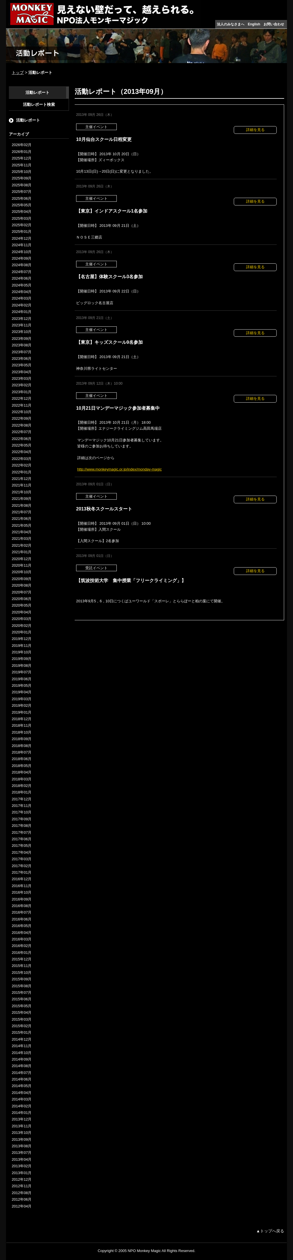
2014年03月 (21, 1099)
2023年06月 (21, 358)
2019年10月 (21, 652)
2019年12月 (21, 639)
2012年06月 (21, 1199)
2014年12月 (21, 1039)
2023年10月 (21, 332)
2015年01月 (21, 1032)
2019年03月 (21, 699)
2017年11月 (21, 805)
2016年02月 (21, 946)
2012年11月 (21, 1186)
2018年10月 (21, 732)
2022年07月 (21, 432)
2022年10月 (21, 412)
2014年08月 (21, 1066)
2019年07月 (21, 672)
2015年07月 (21, 992)
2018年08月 (21, 746)
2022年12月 (21, 398)
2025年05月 (21, 205)
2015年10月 (21, 972)
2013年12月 (21, 1119)
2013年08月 (21, 1146)
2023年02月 (21, 385)
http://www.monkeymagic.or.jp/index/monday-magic (119, 469)
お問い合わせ (274, 24)
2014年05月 (21, 1086)
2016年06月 (21, 919)
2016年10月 (21, 892)
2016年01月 (21, 952)
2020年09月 (21, 579)
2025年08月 (21, 185)
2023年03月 (21, 378)
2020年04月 (21, 612)
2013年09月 (21, 1139)
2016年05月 (21, 926)
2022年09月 (21, 418)
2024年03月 (21, 298)
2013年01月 (21, 1173)
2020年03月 (21, 619)
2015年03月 (21, 1019)
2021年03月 (21, 538)
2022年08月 (21, 425)
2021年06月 (21, 518)
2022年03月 (21, 459)
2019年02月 (21, 705)
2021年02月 (21, 545)
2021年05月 (21, 525)
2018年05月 (21, 766)
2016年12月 (21, 879)
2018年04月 (21, 772)
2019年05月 (21, 685)
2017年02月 (21, 866)
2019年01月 (21, 712)
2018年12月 (21, 719)
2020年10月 (21, 572)
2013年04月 (21, 1159)
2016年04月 (21, 932)
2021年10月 (21, 492)
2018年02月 (21, 786)
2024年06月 (21, 278)
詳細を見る (255, 130)
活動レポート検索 (39, 104)
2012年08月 (21, 1193)
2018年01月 (21, 792)
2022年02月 (21, 465)
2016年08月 (21, 906)
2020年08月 (21, 585)
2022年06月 (21, 439)
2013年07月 (21, 1152)
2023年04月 (21, 372)
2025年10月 (21, 171)
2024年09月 (21, 258)
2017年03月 (21, 859)
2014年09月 (21, 1059)
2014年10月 (21, 1053)
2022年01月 (21, 472)
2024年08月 (21, 265)
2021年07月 (21, 512)
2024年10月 (21, 252)
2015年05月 (21, 1006)
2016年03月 (21, 939)
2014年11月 (21, 1046)
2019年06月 (21, 679)
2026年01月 (21, 152)
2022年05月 (21, 445)
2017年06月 (21, 839)
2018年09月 (21, 739)
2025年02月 (21, 225)
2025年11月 (21, 165)
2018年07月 (21, 752)
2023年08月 (21, 345)
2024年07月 (21, 272)
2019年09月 (21, 659)
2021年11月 (21, 485)
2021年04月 (21, 532)
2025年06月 (21, 198)
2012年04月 (21, 1206)
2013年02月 (21, 1166)
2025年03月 (21, 218)
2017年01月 (21, 872)
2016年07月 (21, 912)
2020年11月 (21, 565)
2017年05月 (21, 845)
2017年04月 (21, 852)
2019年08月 (21, 665)
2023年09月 (21, 338)
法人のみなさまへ (230, 24)
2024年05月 (21, 285)
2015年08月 (21, 986)
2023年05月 (21, 365)
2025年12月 (21, 158)
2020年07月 (21, 592)
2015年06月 (21, 999)
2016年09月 (21, 899)
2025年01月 (21, 231)
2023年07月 (21, 352)
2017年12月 (21, 799)
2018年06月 (21, 759)
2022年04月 (21, 452)
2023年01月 (21, 392)
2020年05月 (21, 605)
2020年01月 (21, 632)
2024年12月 (21, 238)
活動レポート (37, 92)
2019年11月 (21, 645)
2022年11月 (21, 405)
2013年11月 (21, 1126)
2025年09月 (21, 178)
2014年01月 (21, 1112)
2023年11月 (21, 325)
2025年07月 (21, 191)
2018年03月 (21, 779)
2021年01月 (21, 552)
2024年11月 (21, 245)
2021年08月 (21, 505)
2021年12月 (21, 478)
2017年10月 (21, 812)
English (254, 24)
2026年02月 (21, 145)
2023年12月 (21, 318)
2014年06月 (21, 1079)
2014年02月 (21, 1106)
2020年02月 (21, 625)
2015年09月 (21, 979)
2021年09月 (21, 498)
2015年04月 (21, 1012)
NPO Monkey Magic (144, 1251)
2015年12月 (21, 959)
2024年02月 (21, 305)
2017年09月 (21, 819)
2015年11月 (21, 966)
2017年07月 (21, 832)
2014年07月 (21, 1073)
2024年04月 (21, 292)
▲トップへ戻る (270, 1231)
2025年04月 (21, 211)
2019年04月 (21, 692)
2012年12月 (21, 1179)
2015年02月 (21, 1026)
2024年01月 (21, 312)
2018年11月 (21, 725)
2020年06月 (21, 599)
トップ (18, 72)
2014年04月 (21, 1093)
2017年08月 (21, 825)
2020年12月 (21, 559)
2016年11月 (21, 886)
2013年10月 (21, 1132)
